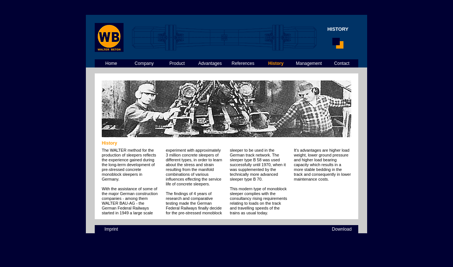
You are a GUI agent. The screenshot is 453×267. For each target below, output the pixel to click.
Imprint (111, 229)
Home (111, 63)
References (243, 63)
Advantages (210, 63)
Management (309, 63)
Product (177, 63)
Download (342, 229)
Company (144, 63)
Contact (341, 63)
